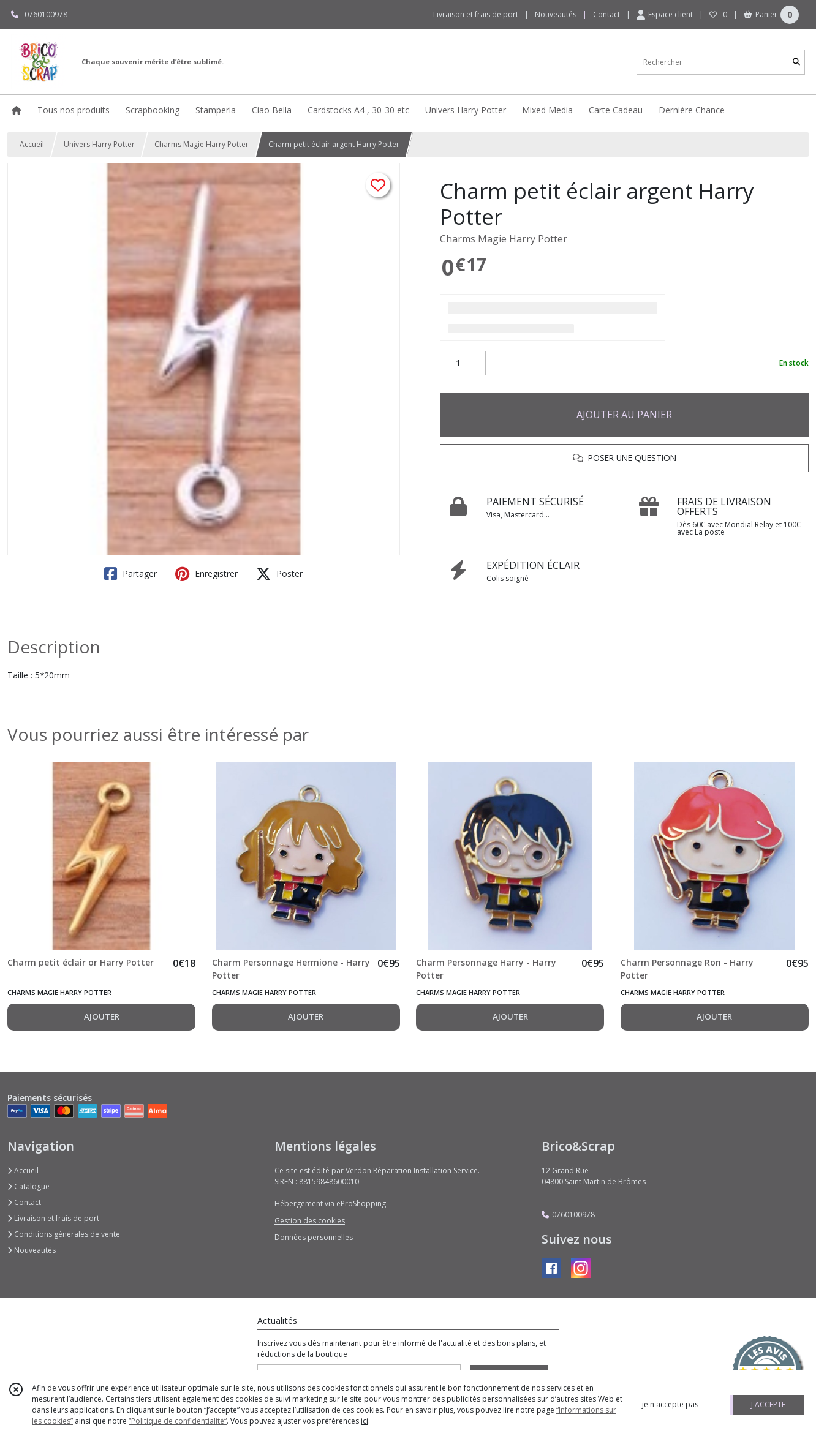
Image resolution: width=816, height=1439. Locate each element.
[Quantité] (463, 363)
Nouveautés (31, 1250)
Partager (130, 573)
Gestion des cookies (309, 1220)
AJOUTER (101, 1016)
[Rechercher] (796, 62)
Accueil (32, 144)
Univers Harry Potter (99, 144)
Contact (606, 14)
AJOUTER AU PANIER (624, 414)
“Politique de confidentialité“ (178, 1421)
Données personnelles (313, 1237)
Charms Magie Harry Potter (201, 144)
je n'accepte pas (670, 1404)
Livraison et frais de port (53, 1218)
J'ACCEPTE (768, 1404)
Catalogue (28, 1186)
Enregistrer (206, 573)
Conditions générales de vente (63, 1234)
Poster (279, 573)
